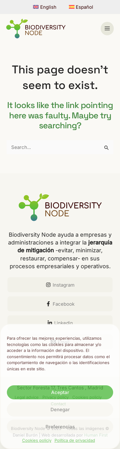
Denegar (60, 409)
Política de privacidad (75, 440)
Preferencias (60, 427)
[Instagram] (60, 284)
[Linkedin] (60, 322)
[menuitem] (45, 7)
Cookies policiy (36, 440)
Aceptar (60, 392)
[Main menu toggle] (107, 28)
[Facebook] (60, 303)
